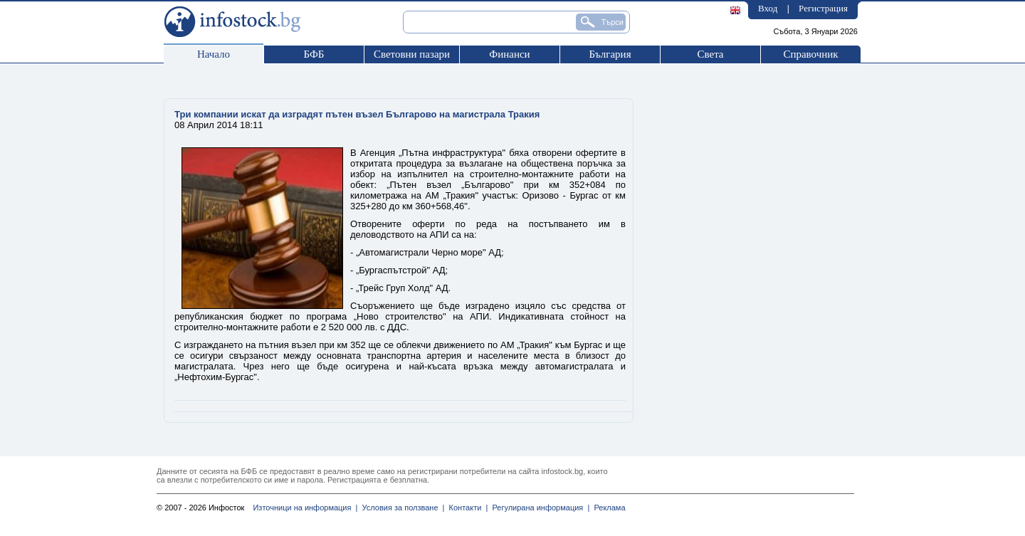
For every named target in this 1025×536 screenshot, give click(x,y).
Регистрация (823, 8)
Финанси (509, 54)
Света (710, 54)
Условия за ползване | (400, 507)
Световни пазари (412, 54)
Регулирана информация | (538, 507)
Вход (767, 8)
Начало (213, 54)
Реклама (607, 507)
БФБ (314, 54)
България (610, 54)
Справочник (810, 54)
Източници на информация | (305, 507)
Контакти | (466, 507)
